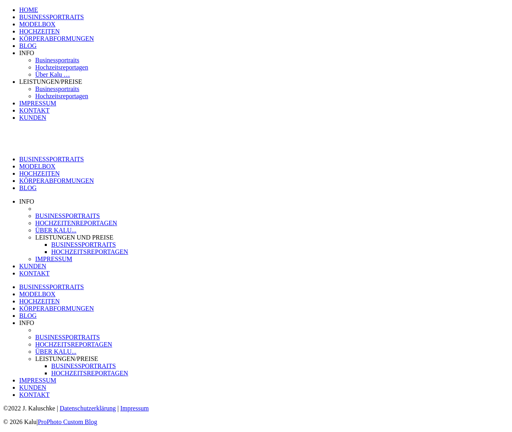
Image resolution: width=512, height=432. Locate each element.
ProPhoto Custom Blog (67, 421)
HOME (28, 9)
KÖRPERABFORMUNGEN (56, 38)
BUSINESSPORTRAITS (51, 17)
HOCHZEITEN (39, 31)
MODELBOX (37, 24)
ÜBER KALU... (55, 230)
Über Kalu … (52, 74)
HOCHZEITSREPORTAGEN (89, 251)
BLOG (28, 45)
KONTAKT (34, 110)
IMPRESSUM (37, 103)
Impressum (134, 408)
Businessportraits (57, 60)
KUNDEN (32, 117)
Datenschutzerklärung (88, 408)
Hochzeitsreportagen (61, 67)
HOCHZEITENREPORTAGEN (76, 223)
